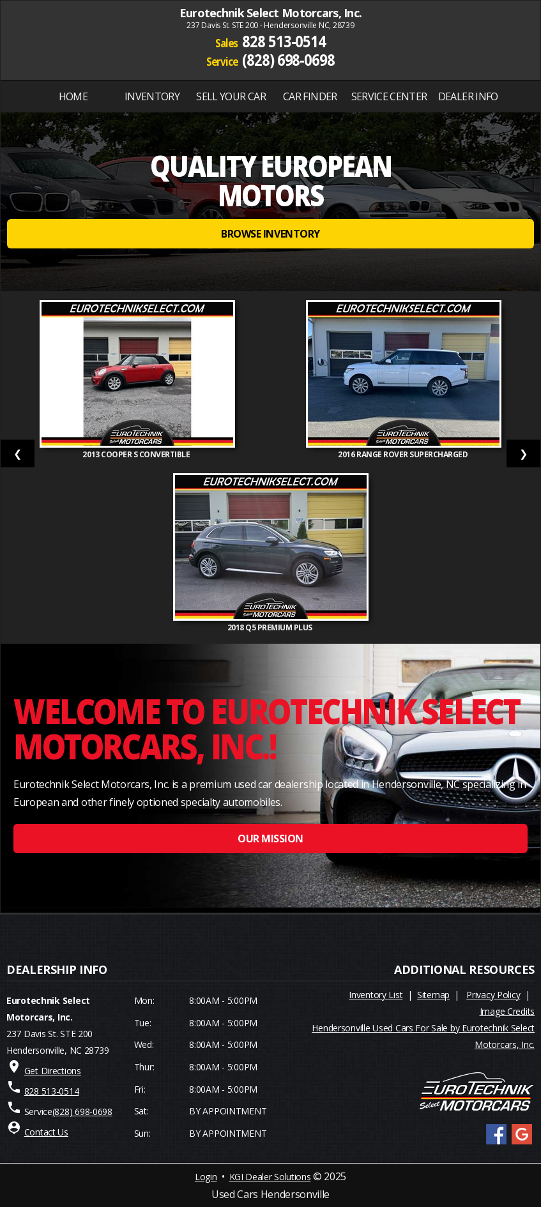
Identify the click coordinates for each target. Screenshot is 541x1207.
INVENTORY (152, 96)
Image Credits (507, 1011)
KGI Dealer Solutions (270, 1177)
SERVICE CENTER (389, 96)
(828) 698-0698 (288, 59)
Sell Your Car (231, 96)
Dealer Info (468, 96)
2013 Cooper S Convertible (137, 454)
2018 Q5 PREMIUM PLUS (270, 627)
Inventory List (375, 995)
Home (73, 96)
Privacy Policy (493, 995)
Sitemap (433, 995)
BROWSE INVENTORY (270, 234)
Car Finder (310, 96)
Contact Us (46, 1132)
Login (206, 1177)
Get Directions (52, 1071)
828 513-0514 (284, 41)
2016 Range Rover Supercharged (403, 454)
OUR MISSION (270, 838)
